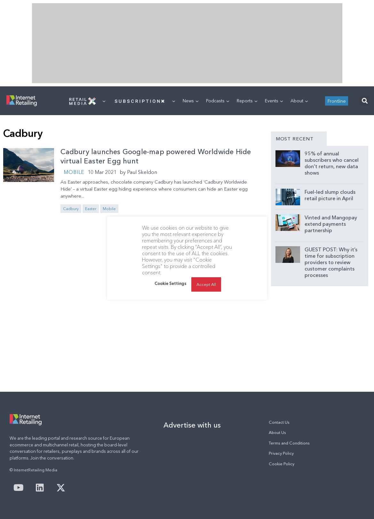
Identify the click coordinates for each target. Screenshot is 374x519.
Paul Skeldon (142, 172)
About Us (277, 432)
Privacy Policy (281, 453)
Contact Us (279, 422)
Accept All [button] (206, 284)
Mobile (74, 172)
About (299, 100)
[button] (364, 101)
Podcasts (217, 100)
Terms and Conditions (289, 443)
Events (274, 100)
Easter (90, 208)
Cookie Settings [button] (171, 283)
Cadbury (71, 208)
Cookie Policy (281, 463)
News (190, 100)
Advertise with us (192, 425)
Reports (247, 100)
